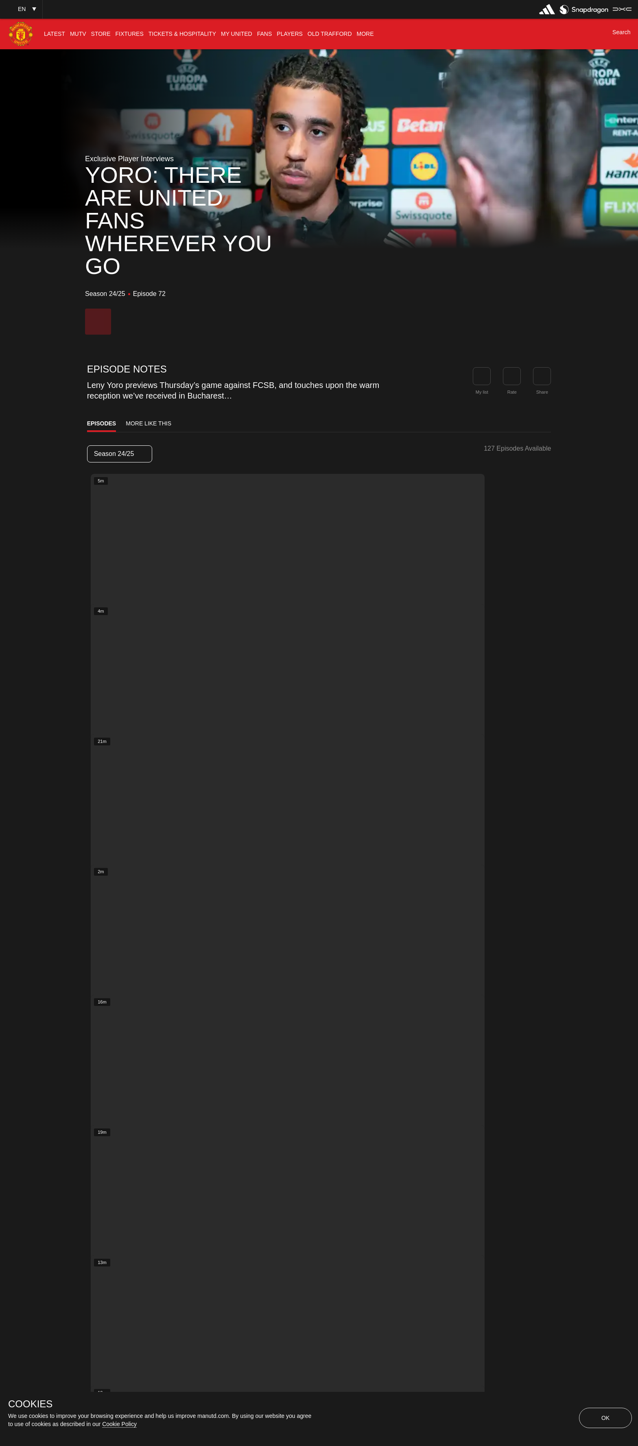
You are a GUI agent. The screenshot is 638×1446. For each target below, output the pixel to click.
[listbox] (119, 453)
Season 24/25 (119, 453)
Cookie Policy (119, 1424)
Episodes (101, 423)
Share (542, 392)
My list (482, 392)
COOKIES (30, 1404)
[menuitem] (55, 34)
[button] (21, 9)
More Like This (148, 423)
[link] (542, 376)
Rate (512, 392)
